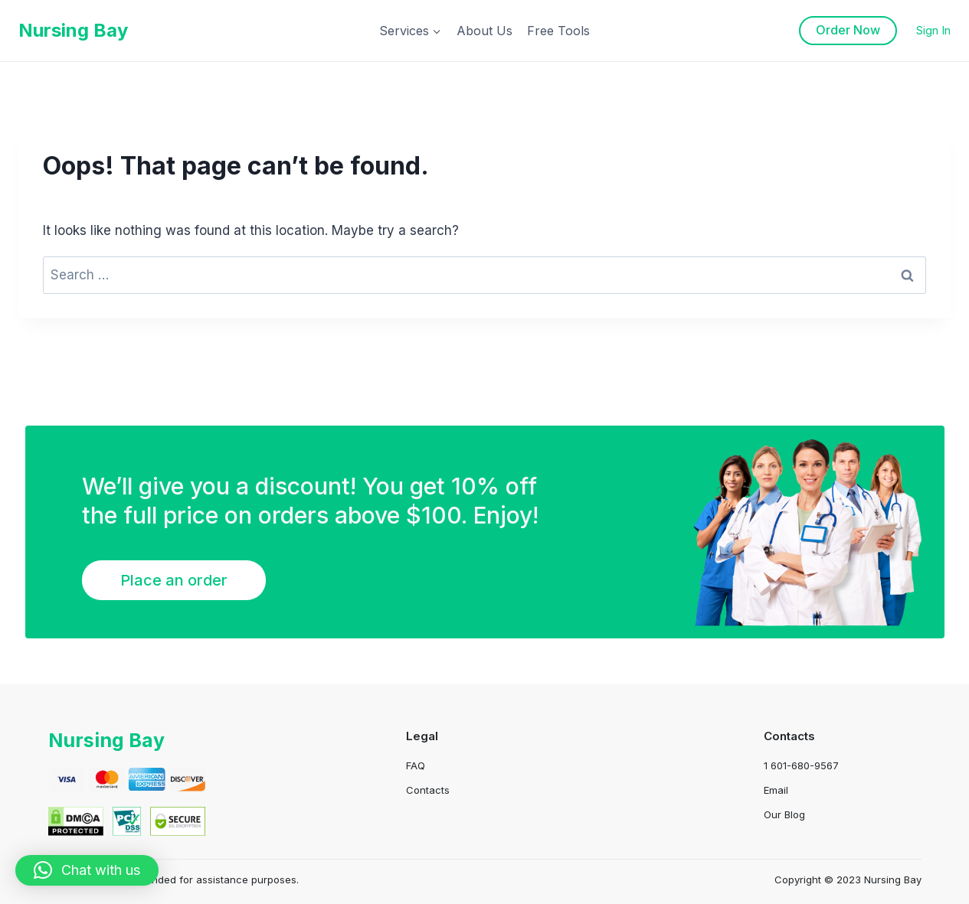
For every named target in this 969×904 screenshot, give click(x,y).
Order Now (848, 30)
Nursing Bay (108, 740)
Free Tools (558, 30)
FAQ (415, 765)
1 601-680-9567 (801, 765)
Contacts (428, 790)
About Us (484, 30)
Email (776, 790)
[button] (87, 870)
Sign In (933, 30)
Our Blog (784, 814)
